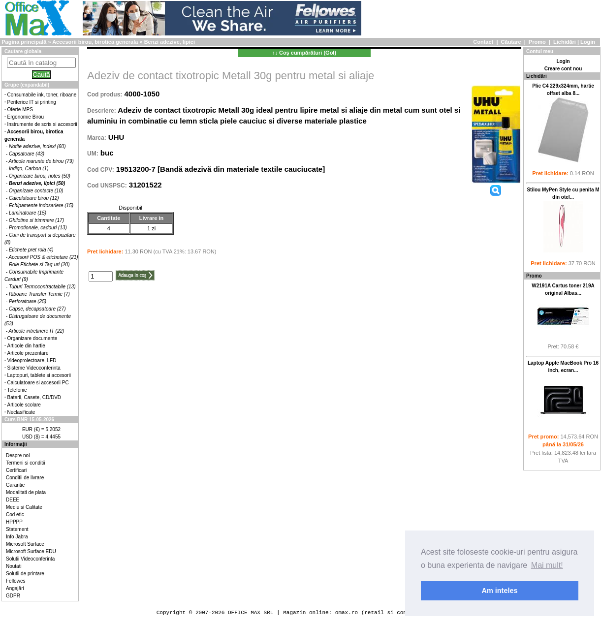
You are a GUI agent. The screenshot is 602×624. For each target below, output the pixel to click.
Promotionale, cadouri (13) (38, 227)
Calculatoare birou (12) (34, 198)
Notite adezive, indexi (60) (37, 146)
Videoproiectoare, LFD (32, 360)
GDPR (13, 595)
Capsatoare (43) (26, 153)
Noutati (14, 566)
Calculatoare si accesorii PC (38, 382)
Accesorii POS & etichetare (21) (43, 257)
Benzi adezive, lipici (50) (37, 183)
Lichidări (564, 42)
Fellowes (15, 581)
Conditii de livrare (25, 477)
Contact (483, 42)
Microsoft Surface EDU (31, 551)
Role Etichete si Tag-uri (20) (39, 264)
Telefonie (17, 390)
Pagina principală (23, 42)
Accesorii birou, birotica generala (95, 42)
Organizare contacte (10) (36, 190)
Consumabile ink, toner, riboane (42, 94)
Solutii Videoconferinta (30, 559)
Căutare (511, 42)
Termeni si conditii (25, 463)
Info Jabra (17, 536)
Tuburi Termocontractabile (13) (42, 286)
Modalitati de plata (26, 492)
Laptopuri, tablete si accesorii (39, 375)
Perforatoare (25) (27, 301)
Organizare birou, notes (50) (39, 176)
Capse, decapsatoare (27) (37, 309)
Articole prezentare (28, 353)
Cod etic (15, 514)
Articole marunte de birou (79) (41, 161)
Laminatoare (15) (27, 213)
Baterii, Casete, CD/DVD (34, 397)
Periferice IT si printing (31, 102)
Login (587, 42)
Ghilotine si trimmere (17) (36, 220)
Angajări (15, 588)
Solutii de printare (25, 573)
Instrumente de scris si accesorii (42, 124)
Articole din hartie (26, 345)
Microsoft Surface (25, 544)
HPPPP (14, 522)
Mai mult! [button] (547, 565)
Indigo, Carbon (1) (29, 168)
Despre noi (18, 455)
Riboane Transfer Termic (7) (39, 294)
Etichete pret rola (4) (31, 249)
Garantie (15, 485)
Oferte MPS (20, 109)
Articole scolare (24, 404)
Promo (537, 42)
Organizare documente (32, 338)
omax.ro (346, 612)
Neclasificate (21, 412)
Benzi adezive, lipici (169, 42)
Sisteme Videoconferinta (34, 368)
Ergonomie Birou (25, 117)
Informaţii (15, 444)
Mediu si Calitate (24, 507)
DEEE (12, 499)
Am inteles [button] (500, 590)
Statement (17, 529)
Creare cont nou (563, 68)
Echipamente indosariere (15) (41, 205)
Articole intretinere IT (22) (36, 331)
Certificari (16, 470)
